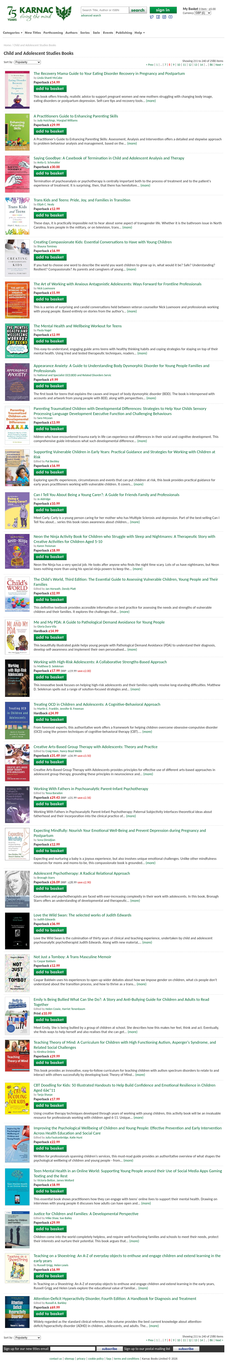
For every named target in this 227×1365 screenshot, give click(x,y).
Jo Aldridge (44, 499)
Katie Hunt (76, 1137)
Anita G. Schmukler (48, 162)
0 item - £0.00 (199, 9)
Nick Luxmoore (46, 288)
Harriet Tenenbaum (73, 1009)
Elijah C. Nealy (45, 204)
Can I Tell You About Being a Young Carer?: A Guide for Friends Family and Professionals (106, 494)
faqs (108, 1359)
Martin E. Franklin (48, 709)
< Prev (150, 65)
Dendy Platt (69, 589)
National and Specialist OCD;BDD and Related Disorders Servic (74, 375)
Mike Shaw (51, 1218)
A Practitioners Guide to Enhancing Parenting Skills (76, 116)
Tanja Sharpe (45, 1095)
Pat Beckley (52, 461)
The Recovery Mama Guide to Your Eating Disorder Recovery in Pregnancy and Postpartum (109, 73)
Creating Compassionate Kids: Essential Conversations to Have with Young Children (103, 241)
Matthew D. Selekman (50, 666)
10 (178, 65)
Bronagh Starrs (46, 878)
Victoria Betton (46, 1180)
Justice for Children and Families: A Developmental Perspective (86, 1213)
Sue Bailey (66, 1218)
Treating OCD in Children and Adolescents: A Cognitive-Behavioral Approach (97, 704)
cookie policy (96, 1359)
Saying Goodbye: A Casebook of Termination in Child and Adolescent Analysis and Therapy (109, 158)
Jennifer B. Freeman (72, 709)
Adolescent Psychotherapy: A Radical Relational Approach (82, 873)
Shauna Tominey (47, 246)
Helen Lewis (61, 1265)
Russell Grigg (45, 1265)
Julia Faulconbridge (56, 1137)
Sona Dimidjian (46, 840)
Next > (219, 65)
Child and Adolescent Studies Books (35, 45)
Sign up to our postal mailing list (147, 1349)
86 (211, 65)
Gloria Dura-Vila (46, 626)
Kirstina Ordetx (46, 1052)
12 (190, 65)
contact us (56, 1359)
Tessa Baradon (54, 793)
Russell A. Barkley (56, 1303)
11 (184, 65)
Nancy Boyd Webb (71, 751)
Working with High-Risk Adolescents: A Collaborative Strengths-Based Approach (100, 661)
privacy (81, 1359)
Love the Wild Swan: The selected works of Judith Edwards (82, 915)
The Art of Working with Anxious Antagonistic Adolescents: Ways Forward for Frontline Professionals (118, 283)
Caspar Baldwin (46, 961)
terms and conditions (126, 1359)
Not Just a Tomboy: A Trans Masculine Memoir (72, 956)
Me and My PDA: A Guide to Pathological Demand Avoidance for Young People (99, 622)
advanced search (91, 15)
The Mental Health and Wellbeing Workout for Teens (78, 325)
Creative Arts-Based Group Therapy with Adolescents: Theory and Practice (96, 746)
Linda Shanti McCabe (49, 78)
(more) (151, 101)
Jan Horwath (53, 589)
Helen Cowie (53, 1009)
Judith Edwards (46, 919)
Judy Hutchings (46, 120)
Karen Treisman (46, 546)
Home (7, 45)
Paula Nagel (44, 330)
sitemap (69, 1359)
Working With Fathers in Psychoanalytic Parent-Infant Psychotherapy (91, 788)
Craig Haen (52, 751)
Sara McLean (45, 418)
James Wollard (65, 1180)
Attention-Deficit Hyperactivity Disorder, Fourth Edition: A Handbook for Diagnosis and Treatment (115, 1298)
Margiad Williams (67, 120)
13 (195, 65)
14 (201, 65)
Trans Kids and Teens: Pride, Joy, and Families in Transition (82, 200)
